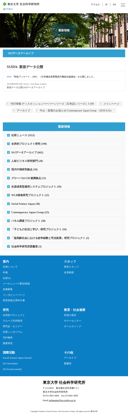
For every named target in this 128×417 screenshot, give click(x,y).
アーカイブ (23, 110)
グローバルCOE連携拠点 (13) (28, 178)
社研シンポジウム (12, 332)
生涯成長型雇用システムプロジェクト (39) (36, 186)
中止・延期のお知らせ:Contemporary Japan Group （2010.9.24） (76, 110)
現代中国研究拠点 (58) (24, 169)
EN (114, 4)
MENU (123, 5)
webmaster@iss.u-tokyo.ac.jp (62, 400)
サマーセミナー (72, 320)
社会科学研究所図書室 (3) (26, 246)
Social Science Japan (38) (25, 203)
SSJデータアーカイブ (34, 87)
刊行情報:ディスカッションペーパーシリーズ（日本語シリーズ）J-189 (52, 103)
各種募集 (8, 289)
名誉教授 (69, 272)
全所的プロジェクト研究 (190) (29, 143)
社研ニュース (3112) (23, 135)
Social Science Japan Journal (17, 357)
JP (106, 4)
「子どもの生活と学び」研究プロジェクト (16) (39, 229)
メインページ (111, 103)
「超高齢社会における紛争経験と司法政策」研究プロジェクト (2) (50, 237)
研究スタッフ (71, 266)
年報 (5, 272)
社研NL (7, 278)
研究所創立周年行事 (14, 300)
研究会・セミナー (12, 326)
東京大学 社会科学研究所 (64, 382)
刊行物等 (8, 337)
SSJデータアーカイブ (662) (27, 152)
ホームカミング (72, 326)
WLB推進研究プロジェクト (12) (30, 195)
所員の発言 (70, 315)
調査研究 (8, 343)
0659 (9, 76)
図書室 (67, 363)
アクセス (95, 4)
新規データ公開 (15, 87)
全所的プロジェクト (14, 315)
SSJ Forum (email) (12, 369)
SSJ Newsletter (10, 363)
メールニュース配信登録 (16, 283)
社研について (10, 266)
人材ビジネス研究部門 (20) (27, 160)
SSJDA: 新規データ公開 (25, 67)
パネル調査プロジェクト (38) (28, 220)
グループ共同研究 (12, 320)
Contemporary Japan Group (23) (30, 212)
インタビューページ (14, 294)
